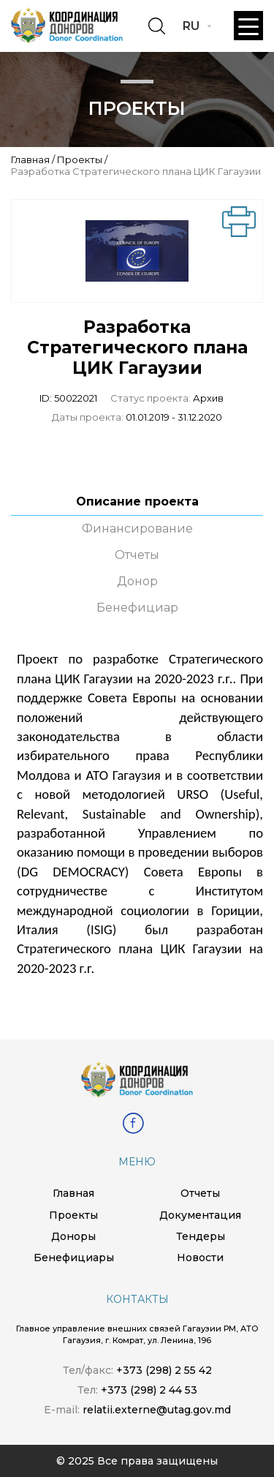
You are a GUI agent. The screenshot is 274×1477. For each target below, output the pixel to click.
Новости (200, 1257)
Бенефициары (74, 1257)
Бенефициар (137, 608)
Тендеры (200, 1236)
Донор (137, 581)
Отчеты (137, 555)
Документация (200, 1215)
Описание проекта (137, 501)
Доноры (73, 1236)
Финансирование (137, 528)
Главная (30, 159)
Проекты (79, 159)
